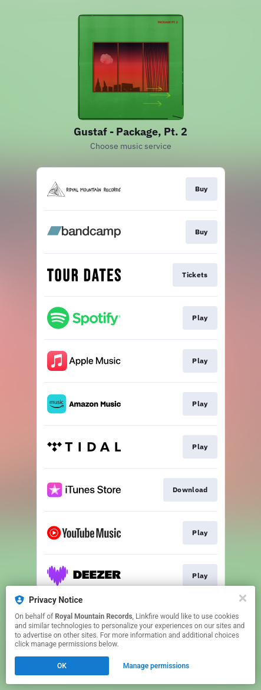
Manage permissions (156, 666)
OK (62, 666)
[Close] (242, 598)
